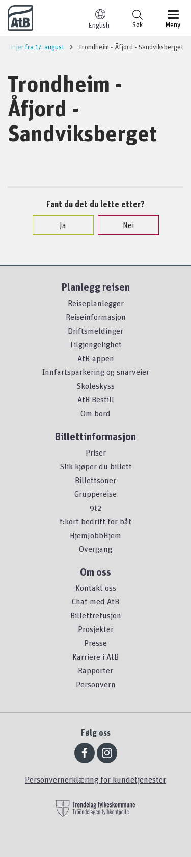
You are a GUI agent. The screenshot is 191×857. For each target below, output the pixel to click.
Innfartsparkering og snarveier (95, 372)
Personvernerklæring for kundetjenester (95, 779)
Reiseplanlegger (96, 303)
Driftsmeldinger (95, 330)
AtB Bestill (95, 399)
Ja (57, 225)
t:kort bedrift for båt (95, 521)
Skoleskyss (95, 386)
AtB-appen (95, 358)
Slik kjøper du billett (96, 466)
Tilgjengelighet (95, 344)
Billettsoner (95, 480)
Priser (96, 452)
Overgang (95, 549)
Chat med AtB (95, 601)
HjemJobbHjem (95, 535)
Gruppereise (95, 494)
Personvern (96, 684)
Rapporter (95, 670)
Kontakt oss (95, 588)
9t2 (95, 507)
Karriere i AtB (95, 656)
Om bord (95, 413)
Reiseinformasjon (96, 317)
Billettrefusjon (95, 615)
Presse (95, 643)
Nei (123, 225)
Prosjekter (96, 629)
